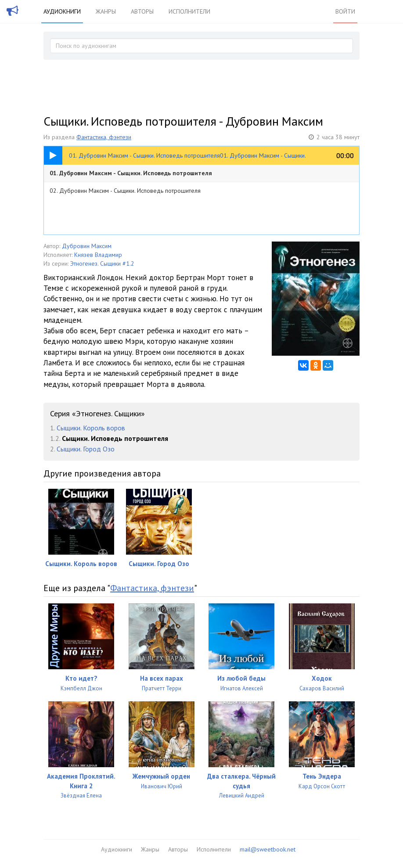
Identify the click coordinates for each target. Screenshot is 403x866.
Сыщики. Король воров (91, 427)
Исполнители (189, 11)
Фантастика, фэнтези (103, 137)
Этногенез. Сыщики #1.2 (102, 263)
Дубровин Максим (87, 246)
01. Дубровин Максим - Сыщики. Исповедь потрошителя (131, 173)
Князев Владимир (98, 255)
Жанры (106, 11)
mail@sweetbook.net (267, 849)
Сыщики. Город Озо (86, 448)
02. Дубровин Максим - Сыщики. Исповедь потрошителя (125, 191)
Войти (345, 11)
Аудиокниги (62, 11)
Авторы (142, 11)
